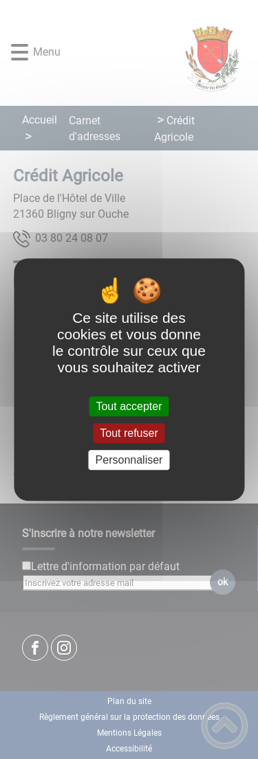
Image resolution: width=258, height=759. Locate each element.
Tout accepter (129, 406)
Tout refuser (129, 433)
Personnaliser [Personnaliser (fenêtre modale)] (129, 460)
